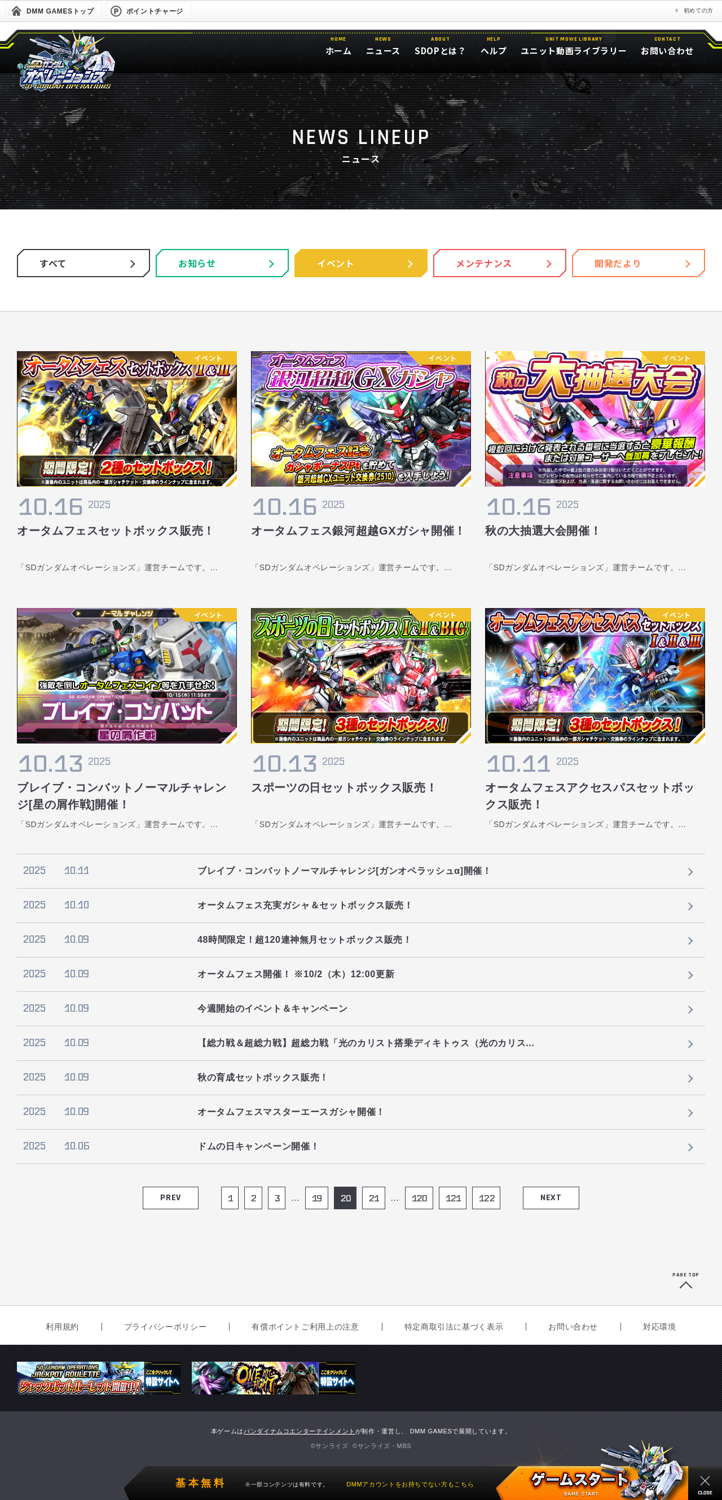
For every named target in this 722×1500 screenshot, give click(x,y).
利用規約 (62, 1326)
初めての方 (699, 10)
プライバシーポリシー (165, 1326)
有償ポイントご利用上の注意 (305, 1326)
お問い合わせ (573, 1326)
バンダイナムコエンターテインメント (299, 1431)
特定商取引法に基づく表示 (454, 1326)
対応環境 (659, 1326)
